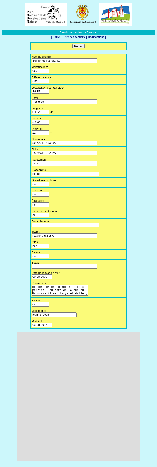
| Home (55, 37)
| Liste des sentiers (73, 37)
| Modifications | (96, 37)
